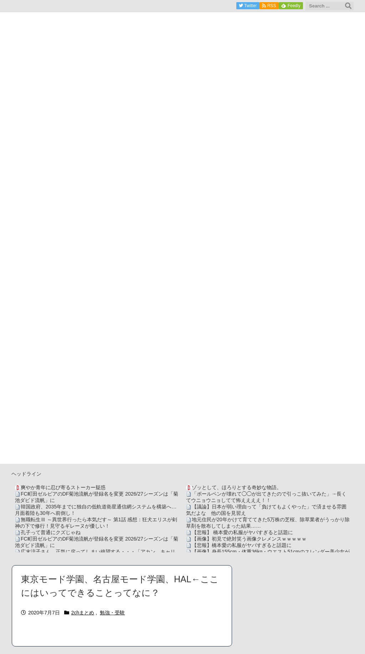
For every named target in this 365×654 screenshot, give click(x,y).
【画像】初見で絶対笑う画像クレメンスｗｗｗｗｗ (249, 539)
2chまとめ (82, 612)
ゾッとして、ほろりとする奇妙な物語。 (237, 487)
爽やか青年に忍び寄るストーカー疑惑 (63, 487)
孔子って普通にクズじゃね (51, 532)
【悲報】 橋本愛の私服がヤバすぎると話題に (242, 532)
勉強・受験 (112, 612)
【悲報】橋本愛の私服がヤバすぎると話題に (242, 545)
